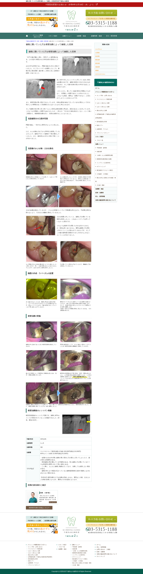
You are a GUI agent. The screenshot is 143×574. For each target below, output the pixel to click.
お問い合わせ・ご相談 (103, 549)
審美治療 (97, 59)
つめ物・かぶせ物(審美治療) (105, 155)
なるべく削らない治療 (103, 106)
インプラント (98, 49)
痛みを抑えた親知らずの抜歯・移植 (105, 179)
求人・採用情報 (110, 36)
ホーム (28, 36)
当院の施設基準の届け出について (105, 200)
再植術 (97, 70)
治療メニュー (67, 36)
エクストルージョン (100, 74)
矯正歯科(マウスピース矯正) (105, 170)
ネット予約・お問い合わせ (104, 95)
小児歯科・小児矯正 (102, 174)
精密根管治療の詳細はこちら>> (39, 507)
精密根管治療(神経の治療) (104, 159)
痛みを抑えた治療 (102, 110)
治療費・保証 (81, 36)
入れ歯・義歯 (100, 185)
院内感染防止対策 (102, 121)
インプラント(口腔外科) (103, 162)
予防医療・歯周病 (102, 148)
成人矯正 (97, 56)
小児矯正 (97, 52)
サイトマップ (101, 556)
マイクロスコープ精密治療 (104, 99)
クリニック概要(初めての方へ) (38, 36)
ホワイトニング (101, 166)
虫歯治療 (97, 66)
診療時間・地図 (96, 36)
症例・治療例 (99, 192)
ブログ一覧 (100, 140)
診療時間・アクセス (102, 129)
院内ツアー (100, 125)
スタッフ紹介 (54, 36)
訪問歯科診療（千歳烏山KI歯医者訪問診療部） (105, 116)
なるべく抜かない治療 (103, 103)
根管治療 (97, 63)
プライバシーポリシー (103, 133)
